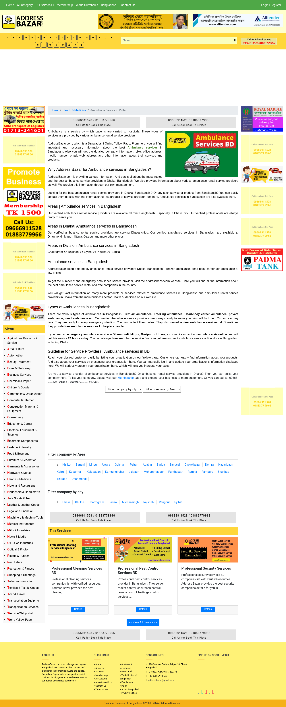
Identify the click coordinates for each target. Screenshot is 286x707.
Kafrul (60, 471)
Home (10, 5)
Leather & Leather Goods (23, 504)
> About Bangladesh (129, 689)
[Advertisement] (143, 76)
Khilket (66, 464)
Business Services (19, 374)
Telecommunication (20, 581)
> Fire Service (126, 682)
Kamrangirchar (114, 471)
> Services (99, 671)
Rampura (207, 471)
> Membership (101, 675)
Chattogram (96, 502)
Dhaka (66, 502)
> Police (123, 686)
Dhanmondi (79, 479)
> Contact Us (100, 686)
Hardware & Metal (19, 473)
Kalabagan (94, 471)
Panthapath (175, 471)
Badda (161, 464)
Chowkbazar (193, 464)
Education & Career (19, 423)
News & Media (16, 536)
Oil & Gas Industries (20, 543)
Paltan (134, 464)
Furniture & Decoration (21, 460)
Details (78, 609)
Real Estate (14, 562)
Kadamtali (75, 471)
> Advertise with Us (103, 682)
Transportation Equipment (24, 600)
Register (275, 5)
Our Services (45, 5)
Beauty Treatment (18, 362)
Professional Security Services (206, 568)
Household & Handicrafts (23, 492)
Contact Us (128, 5)
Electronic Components (22, 441)
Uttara (106, 464)
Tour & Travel (16, 594)
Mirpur (93, 464)
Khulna (79, 502)
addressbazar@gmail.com (161, 680)
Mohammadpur (154, 471)
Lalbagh (134, 471)
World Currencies (87, 5)
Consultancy (15, 417)
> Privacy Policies (128, 693)
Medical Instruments (20, 524)
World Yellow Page (19, 619)
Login (264, 5)
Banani (80, 464)
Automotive (15, 355)
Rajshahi (148, 502)
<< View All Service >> (143, 622)
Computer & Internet (20, 400)
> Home (97, 664)
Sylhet (178, 502)
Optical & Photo (17, 549)
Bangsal (174, 464)
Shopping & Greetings (21, 575)
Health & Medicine (19, 479)
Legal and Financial (19, 511)
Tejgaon (62, 479)
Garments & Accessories (23, 466)
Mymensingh (130, 502)
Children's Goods (18, 387)
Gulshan (120, 464)
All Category (25, 5)
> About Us (99, 668)
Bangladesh (109, 5)
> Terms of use (101, 689)
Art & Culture (15, 349)
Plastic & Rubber (18, 556)
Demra (209, 464)
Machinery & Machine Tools (25, 517)
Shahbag (223, 471)
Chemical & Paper (18, 381)
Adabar (147, 464)
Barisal (113, 502)
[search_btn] (235, 40)
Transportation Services (22, 607)
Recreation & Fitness (20, 568)
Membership (65, 5)
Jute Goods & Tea (18, 498)
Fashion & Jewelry (19, 447)
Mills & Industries (18, 530)
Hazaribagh (225, 464)
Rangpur (164, 502)
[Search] (177, 40)
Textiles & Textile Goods (23, 588)
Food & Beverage (18, 453)
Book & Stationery (19, 368)
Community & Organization (24, 394)
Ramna (192, 471)
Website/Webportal (20, 613)
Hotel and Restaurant (21, 485)
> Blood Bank (126, 671)
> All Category (100, 678)
